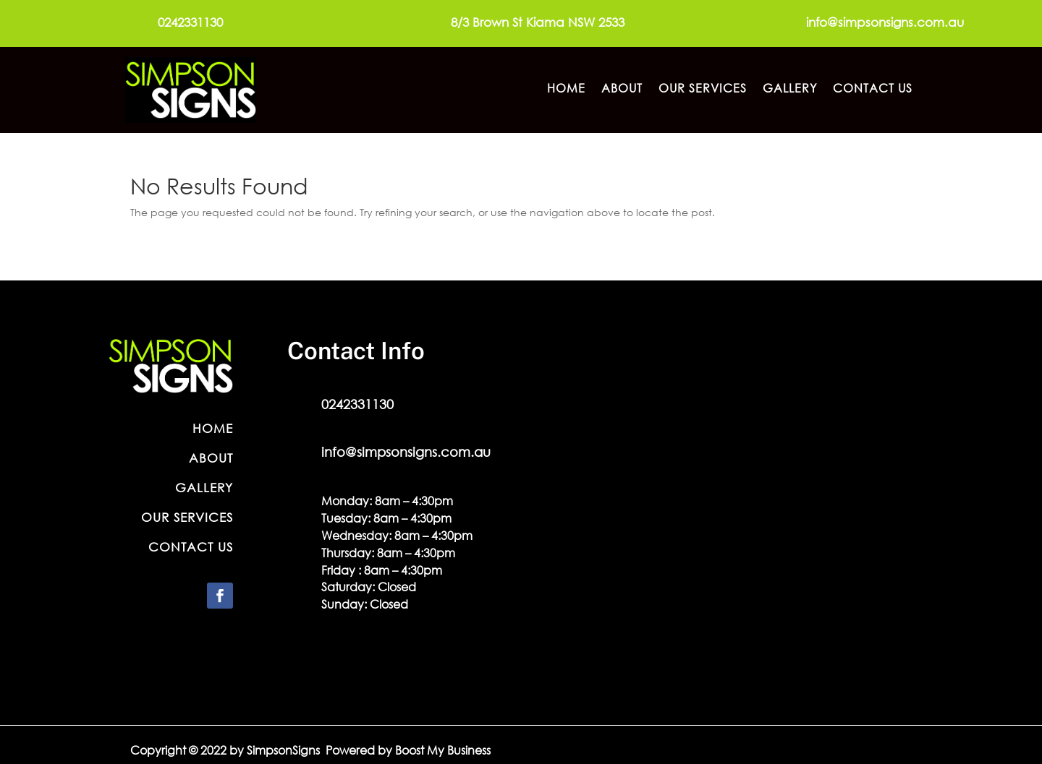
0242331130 (190, 22)
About (622, 89)
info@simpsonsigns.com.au (885, 22)
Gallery (790, 89)
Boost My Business (443, 749)
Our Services (702, 89)
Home (566, 89)
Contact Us (872, 89)
